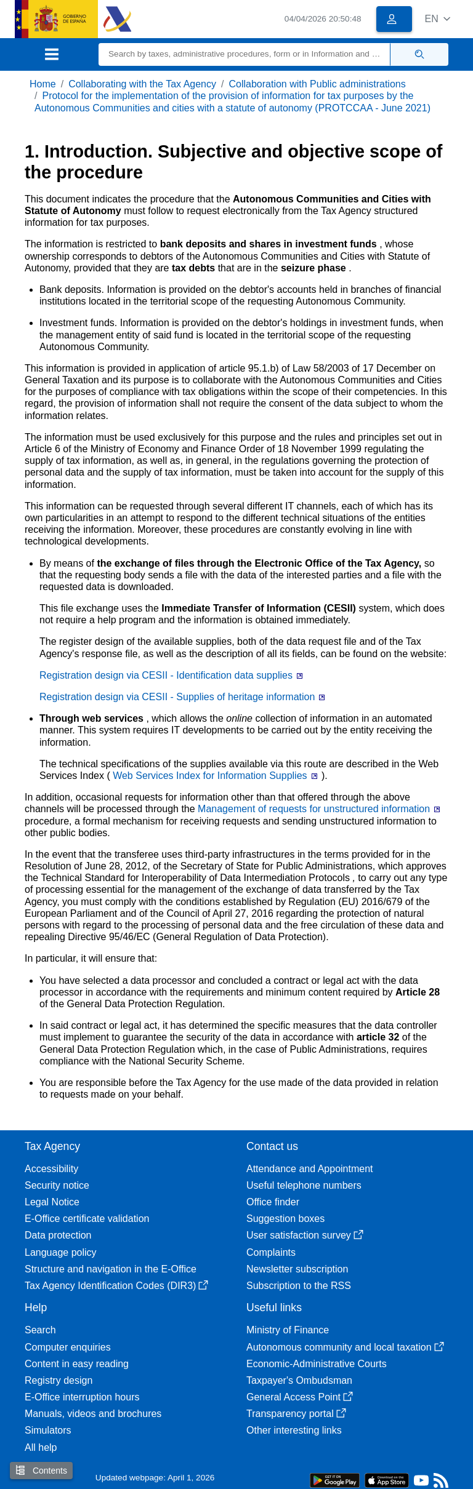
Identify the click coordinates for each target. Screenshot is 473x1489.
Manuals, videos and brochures (93, 1413)
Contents (41, 1470)
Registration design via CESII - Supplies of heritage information (178, 697)
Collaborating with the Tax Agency (142, 84)
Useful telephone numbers (304, 1185)
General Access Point (299, 1397)
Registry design (58, 1380)
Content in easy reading (77, 1364)
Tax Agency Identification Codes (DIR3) (116, 1285)
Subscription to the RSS (298, 1285)
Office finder (272, 1202)
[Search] (244, 54)
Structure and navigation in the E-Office (110, 1269)
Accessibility (51, 1169)
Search (40, 1330)
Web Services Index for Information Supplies (211, 775)
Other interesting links (294, 1430)
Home (43, 84)
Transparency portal (296, 1413)
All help (41, 1447)
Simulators (48, 1430)
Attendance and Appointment (309, 1169)
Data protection (58, 1235)
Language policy (61, 1252)
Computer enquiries (68, 1347)
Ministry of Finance (287, 1330)
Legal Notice (52, 1202)
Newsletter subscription (297, 1269)
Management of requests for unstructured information (315, 809)
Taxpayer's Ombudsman (299, 1380)
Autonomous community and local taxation (345, 1347)
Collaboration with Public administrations (316, 84)
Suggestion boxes (285, 1218)
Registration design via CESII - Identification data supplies (167, 675)
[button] (437, 19)
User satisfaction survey (304, 1235)
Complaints (271, 1252)
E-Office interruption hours (82, 1397)
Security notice (57, 1185)
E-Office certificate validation (87, 1218)
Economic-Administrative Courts (316, 1364)
